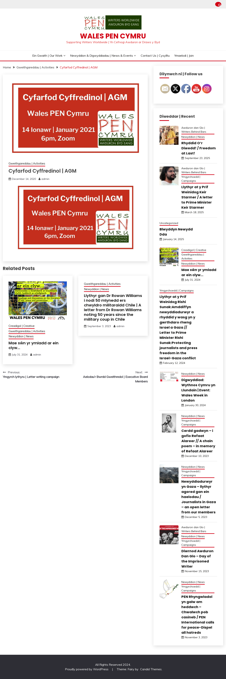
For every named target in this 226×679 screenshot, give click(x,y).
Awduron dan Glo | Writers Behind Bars (193, 129)
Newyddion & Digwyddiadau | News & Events (101, 55)
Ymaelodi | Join (184, 55)
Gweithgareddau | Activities (27, 163)
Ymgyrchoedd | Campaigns (190, 178)
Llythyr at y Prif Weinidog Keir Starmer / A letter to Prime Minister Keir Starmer (197, 197)
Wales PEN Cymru (113, 36)
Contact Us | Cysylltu (155, 55)
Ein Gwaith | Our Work (47, 55)
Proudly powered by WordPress (87, 669)
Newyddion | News (21, 336)
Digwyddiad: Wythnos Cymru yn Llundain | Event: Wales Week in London (198, 390)
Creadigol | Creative (22, 326)
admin (45, 179)
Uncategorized (169, 223)
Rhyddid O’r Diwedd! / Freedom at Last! (198, 148)
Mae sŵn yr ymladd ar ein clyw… (33, 345)
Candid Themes (151, 669)
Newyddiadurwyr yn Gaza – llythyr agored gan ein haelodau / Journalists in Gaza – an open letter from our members (198, 497)
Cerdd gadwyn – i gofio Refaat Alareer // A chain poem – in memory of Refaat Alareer (198, 440)
